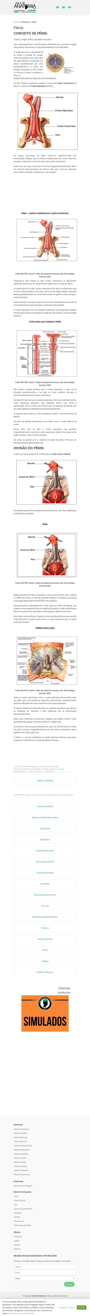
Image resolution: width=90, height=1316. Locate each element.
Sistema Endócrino (21, 1170)
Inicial (16, 22)
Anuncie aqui (19, 1221)
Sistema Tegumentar (22, 1174)
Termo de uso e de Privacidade (20, 1313)
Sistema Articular (20, 1133)
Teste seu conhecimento (23, 1209)
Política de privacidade (22, 1225)
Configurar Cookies (67, 1307)
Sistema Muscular (20, 1137)
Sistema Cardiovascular (23, 1146)
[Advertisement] (35, 1090)
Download (17, 1213)
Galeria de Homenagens (23, 1186)
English (16, 1241)
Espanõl (17, 1245)
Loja (15, 1205)
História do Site (19, 1200)
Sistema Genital (20, 1162)
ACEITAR (81, 1307)
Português (18, 1236)
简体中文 (17, 1249)
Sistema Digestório (21, 1154)
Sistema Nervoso (20, 1141)
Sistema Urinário (20, 1158)
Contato (17, 1217)
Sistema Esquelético (21, 1129)
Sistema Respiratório (22, 1150)
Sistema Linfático (20, 1166)
